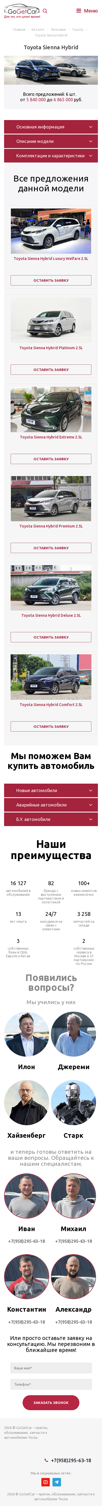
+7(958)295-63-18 (71, 1460)
